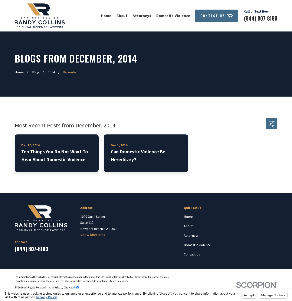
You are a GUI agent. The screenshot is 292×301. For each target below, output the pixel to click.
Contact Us (216, 16)
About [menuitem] (122, 15)
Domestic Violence (197, 245)
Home (188, 216)
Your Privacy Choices (64, 287)
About (188, 226)
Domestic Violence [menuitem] (173, 15)
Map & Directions (92, 235)
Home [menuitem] (106, 15)
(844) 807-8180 (260, 18)
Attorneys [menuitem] (142, 15)
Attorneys (191, 235)
